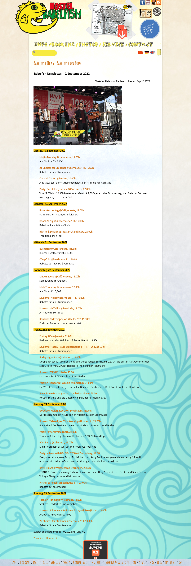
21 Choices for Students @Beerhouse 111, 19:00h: (66, 168)
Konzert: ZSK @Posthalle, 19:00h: (57, 372)
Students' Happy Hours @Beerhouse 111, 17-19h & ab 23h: (72, 346)
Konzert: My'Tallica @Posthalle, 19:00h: (60, 308)
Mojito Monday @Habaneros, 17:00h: (59, 157)
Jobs (159, 562)
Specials (55, 562)
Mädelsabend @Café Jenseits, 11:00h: (59, 276)
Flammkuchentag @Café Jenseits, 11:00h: (61, 210)
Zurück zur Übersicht (45, 538)
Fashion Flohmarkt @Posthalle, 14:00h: (60, 499)
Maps (36, 562)
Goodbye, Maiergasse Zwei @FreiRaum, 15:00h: (65, 410)
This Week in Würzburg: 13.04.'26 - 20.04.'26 (148, 28)
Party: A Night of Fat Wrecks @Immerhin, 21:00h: (66, 383)
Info (14, 562)
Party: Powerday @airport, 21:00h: (58, 432)
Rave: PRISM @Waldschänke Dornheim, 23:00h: (65, 468)
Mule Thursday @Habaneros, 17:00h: (59, 287)
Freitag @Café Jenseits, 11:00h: (56, 336)
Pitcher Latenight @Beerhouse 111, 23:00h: (63, 482)
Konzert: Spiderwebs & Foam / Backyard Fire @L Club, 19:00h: (73, 510)
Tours (44, 562)
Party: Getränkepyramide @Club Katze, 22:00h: (65, 189)
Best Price (170, 562)
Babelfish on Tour (69, 63)
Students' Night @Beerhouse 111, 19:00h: (62, 297)
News (142, 562)
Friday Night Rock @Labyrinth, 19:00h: (60, 357)
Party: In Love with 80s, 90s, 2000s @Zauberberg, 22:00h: (70, 453)
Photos (66, 562)
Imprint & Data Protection (120, 562)
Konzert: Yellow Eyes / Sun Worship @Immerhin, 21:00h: (70, 421)
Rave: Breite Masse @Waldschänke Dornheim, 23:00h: (69, 393)
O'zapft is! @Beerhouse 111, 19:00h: (59, 259)
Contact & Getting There (87, 562)
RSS (180, 562)
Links (151, 562)
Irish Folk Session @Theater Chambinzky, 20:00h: (66, 231)
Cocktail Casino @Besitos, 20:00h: (57, 178)
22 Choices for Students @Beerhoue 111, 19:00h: (66, 521)
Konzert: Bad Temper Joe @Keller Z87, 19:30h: (64, 319)
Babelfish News (44, 63)
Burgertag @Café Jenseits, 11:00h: (57, 248)
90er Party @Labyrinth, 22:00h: (56, 442)
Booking (25, 562)
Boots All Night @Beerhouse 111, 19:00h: (61, 221)
